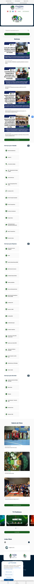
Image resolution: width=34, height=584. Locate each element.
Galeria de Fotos (7, 480)
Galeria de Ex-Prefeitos (8, 455)
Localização (6, 474)
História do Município (8, 464)
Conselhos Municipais (8, 456)
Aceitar (15, 579)
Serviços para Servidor (17, 264)
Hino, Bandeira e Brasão (8, 466)
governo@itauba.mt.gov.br (17, 429)
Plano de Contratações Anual (9, 514)
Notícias (5, 479)
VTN (5, 537)
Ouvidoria (6, 493)
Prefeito (5, 450)
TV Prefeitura (6, 485)
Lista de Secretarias (8, 458)
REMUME (6, 535)
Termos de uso (7, 579)
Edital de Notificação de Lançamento (11, 527)
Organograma (6, 459)
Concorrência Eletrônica (8, 504)
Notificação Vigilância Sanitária (10, 532)
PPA (5, 553)
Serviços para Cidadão (17, 142)
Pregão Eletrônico (7, 516)
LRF (5, 549)
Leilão (5, 512)
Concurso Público (7, 522)
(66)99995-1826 (18, 430)
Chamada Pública (7, 503)
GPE (5, 530)
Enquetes (6, 487)
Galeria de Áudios (7, 482)
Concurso (6, 506)
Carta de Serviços (7, 495)
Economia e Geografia (8, 467)
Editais (5, 564)
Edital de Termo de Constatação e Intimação (12, 529)
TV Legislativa (7, 484)
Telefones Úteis (7, 496)
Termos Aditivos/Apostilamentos (10, 517)
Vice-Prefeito (6, 451)
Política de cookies (7, 577)
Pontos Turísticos (7, 471)
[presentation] (29, 410)
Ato (5, 561)
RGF (5, 554)
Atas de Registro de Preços (9, 501)
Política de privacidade (15, 577)
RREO (5, 556)
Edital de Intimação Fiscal (9, 525)
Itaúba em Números (8, 472)
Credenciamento (7, 508)
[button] (15, 396)
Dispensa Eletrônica (8, 511)
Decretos (6, 545)
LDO (5, 546)
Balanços (6, 543)
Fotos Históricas (7, 469)
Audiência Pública (7, 541)
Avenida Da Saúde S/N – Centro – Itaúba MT (17, 434)
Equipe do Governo (8, 453)
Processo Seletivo (7, 533)
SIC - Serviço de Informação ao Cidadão (12, 492)
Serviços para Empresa (17, 193)
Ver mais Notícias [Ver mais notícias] (17, 135)
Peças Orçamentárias (8, 551)
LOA (5, 548)
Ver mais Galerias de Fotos (17, 373)
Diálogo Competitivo (8, 509)
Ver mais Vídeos (17, 400)
